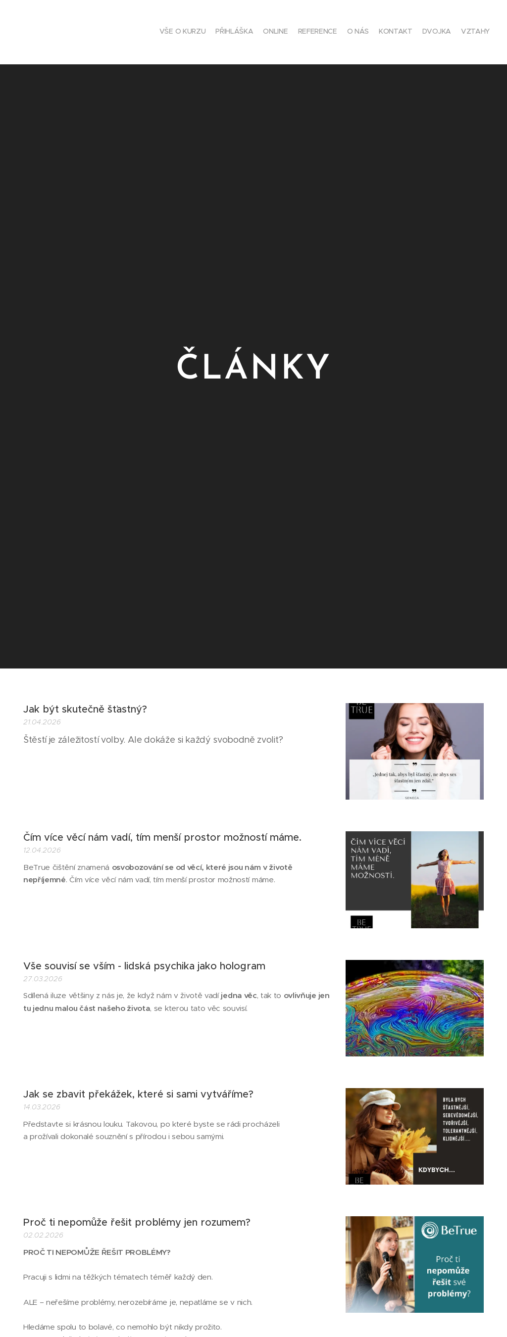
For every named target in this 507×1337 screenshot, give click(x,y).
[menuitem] (421, 32)
